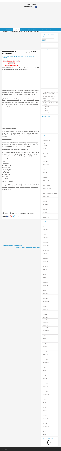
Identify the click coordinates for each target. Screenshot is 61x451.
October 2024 (45, 248)
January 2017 (45, 415)
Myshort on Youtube (30, 4)
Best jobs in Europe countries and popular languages (49, 111)
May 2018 (44, 373)
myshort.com (5, 449)
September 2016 (46, 426)
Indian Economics (46, 164)
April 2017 (44, 407)
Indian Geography (46, 167)
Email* (48, 37)
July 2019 (44, 335)
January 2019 (45, 351)
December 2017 (45, 386)
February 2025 (45, 237)
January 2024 (45, 256)
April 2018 (44, 375)
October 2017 (45, 391)
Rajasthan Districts (46, 185)
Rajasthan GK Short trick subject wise (50, 193)
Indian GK (44, 169)
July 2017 (44, 399)
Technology (45, 209)
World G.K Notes (46, 214)
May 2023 (44, 277)
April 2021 (44, 303)
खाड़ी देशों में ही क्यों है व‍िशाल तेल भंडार (49, 96)
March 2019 (45, 346)
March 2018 (45, 378)
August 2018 (45, 365)
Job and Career (45, 177)
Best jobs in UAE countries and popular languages (50, 107)
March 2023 (45, 279)
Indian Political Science (47, 175)
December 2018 (45, 354)
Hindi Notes (45, 159)
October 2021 (45, 298)
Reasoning (45, 201)
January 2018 (45, 383)
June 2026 (44, 224)
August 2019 (45, 333)
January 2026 (45, 232)
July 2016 (44, 431)
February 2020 (45, 317)
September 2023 (46, 266)
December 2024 (45, 242)
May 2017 (44, 405)
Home (4, 31)
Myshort (30, 56)
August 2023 (45, 269)
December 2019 (45, 322)
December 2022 (45, 282)
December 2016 (45, 418)
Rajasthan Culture (46, 183)
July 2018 (44, 367)
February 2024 (45, 253)
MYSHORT (28, 6)
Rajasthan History (46, 196)
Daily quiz (11, 56)
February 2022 (45, 293)
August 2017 (45, 397)
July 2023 (44, 272)
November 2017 (45, 389)
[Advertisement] (26, 18)
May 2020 (44, 311)
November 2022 (45, 285)
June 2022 (44, 290)
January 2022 (45, 295)
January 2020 (45, 319)
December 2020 (45, 309)
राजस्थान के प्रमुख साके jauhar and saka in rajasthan (12, 245)
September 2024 (46, 250)
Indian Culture (45, 161)
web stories (45, 212)
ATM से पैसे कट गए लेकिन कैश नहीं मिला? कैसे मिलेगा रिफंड (50, 103)
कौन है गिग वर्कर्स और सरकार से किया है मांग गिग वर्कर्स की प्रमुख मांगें (50, 99)
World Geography (46, 217)
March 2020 (45, 314)
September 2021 (46, 301)
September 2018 (46, 362)
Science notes (45, 204)
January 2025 (45, 240)
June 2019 (44, 338)
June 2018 (44, 370)
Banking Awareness (46, 140)
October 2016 (45, 423)
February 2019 (45, 349)
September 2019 (46, 330)
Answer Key (45, 137)
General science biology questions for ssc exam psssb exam (27, 247)
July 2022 (44, 287)
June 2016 (44, 434)
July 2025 (44, 234)
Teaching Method (46, 206)
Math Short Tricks (46, 180)
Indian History (45, 172)
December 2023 (45, 258)
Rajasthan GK (45, 190)
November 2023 (45, 261)
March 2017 (45, 410)
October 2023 (45, 264)
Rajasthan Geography (47, 188)
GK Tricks (44, 156)
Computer (44, 143)
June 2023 (44, 274)
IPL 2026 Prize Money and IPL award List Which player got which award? (50, 93)
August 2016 (45, 428)
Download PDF (45, 151)
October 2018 (45, 359)
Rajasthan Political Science (48, 198)
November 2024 (45, 245)
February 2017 (45, 413)
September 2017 (46, 394)
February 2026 (45, 229)
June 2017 (44, 402)
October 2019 (45, 327)
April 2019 (44, 343)
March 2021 (45, 306)
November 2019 (45, 325)
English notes (45, 153)
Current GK (7, 31)
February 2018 (45, 381)
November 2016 (45, 421)
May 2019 (44, 341)
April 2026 (44, 226)
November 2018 (45, 357)
